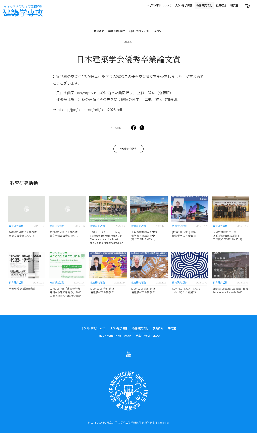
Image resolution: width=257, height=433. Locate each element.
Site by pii (163, 422)
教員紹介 (221, 5)
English (128, 41)
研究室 (234, 5)
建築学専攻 (23, 11)
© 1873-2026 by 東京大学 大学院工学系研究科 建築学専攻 (121, 422)
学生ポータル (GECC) (148, 336)
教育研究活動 (204, 5)
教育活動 (99, 31)
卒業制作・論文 (116, 31)
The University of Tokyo (114, 336)
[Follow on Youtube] (128, 354)
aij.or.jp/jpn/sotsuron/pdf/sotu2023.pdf (90, 109)
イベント (158, 31)
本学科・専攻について (159, 5)
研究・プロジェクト (139, 31)
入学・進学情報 (183, 5)
